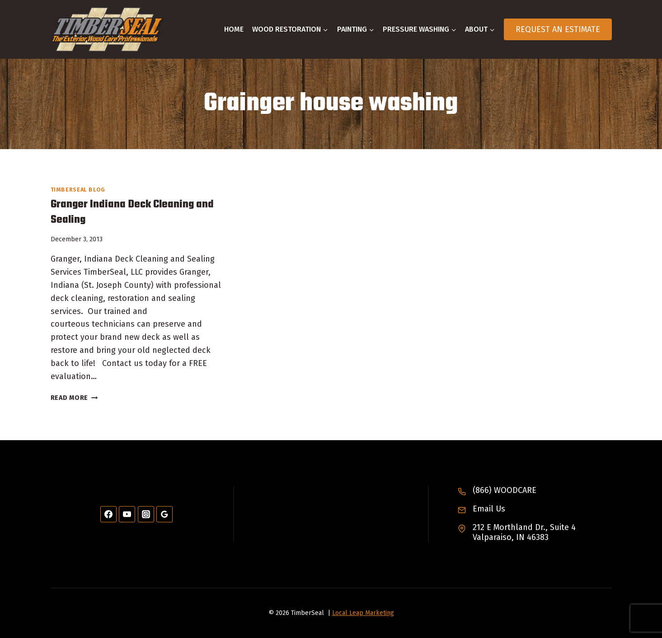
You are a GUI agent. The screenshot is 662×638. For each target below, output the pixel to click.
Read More (74, 398)
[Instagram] (146, 514)
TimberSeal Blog (78, 189)
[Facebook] (108, 514)
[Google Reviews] (164, 514)
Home (234, 29)
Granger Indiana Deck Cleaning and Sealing (132, 212)
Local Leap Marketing (363, 613)
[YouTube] (127, 514)
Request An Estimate (558, 29)
